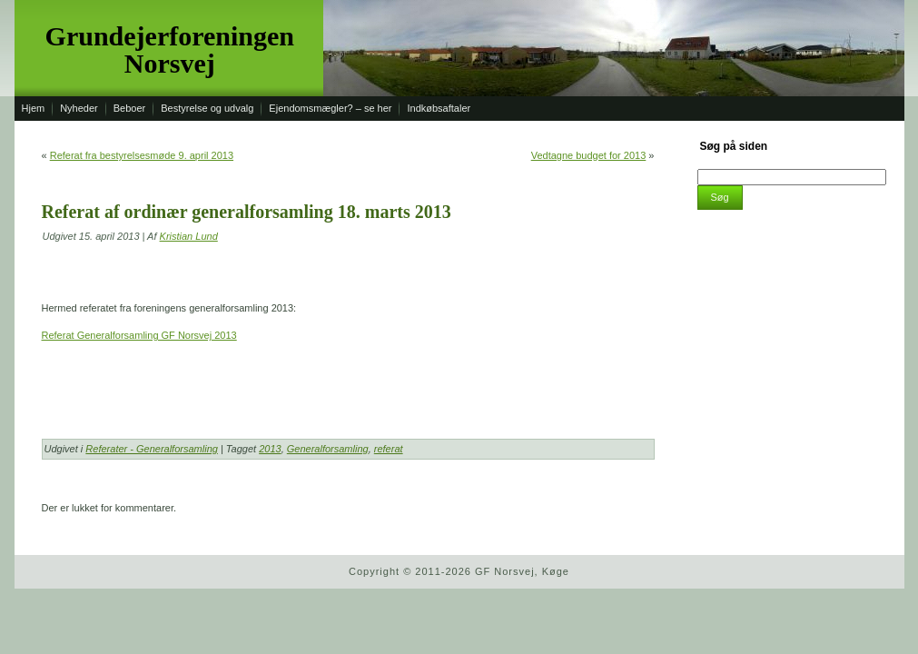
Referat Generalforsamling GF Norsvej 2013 (139, 335)
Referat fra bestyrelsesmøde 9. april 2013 (141, 155)
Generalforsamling (328, 448)
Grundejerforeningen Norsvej (169, 49)
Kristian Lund (189, 236)
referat (388, 448)
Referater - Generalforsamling (151, 448)
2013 (270, 448)
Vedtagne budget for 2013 (589, 155)
